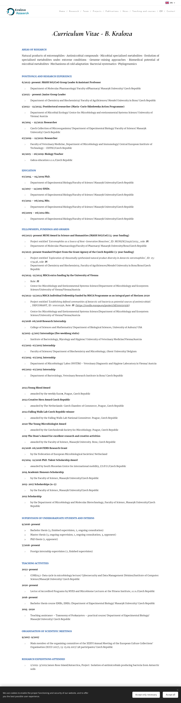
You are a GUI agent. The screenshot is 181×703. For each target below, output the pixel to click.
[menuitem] (44, 11)
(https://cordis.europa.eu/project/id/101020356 (102, 305)
